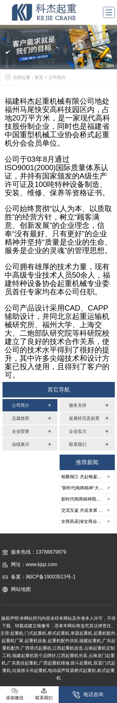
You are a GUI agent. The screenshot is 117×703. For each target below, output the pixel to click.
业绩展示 (20, 444)
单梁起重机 (81, 633)
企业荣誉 (20, 431)
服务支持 (77, 405)
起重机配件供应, (64, 640)
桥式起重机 (59, 633)
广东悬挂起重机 (22, 662)
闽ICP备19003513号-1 (51, 576)
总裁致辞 (20, 418)
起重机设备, (36, 640)
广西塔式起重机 (36, 648)
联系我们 (77, 444)
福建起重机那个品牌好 (34, 655)
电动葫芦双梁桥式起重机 (72, 670)
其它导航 (58, 390)
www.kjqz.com (41, 564)
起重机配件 (104, 633)
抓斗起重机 (81, 662)
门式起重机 (35, 633)
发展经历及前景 (84, 418)
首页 (39, 77)
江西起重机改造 (67, 648)
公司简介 (20, 405)
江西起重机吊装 (72, 655)
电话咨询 (87, 695)
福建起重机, (90, 640)
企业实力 (77, 431)
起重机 (16, 633)
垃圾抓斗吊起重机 (29, 670)
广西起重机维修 (54, 662)
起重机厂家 (12, 640)
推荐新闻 (87, 462)
